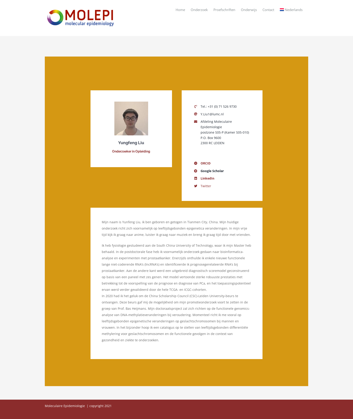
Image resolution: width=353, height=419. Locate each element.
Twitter (206, 186)
